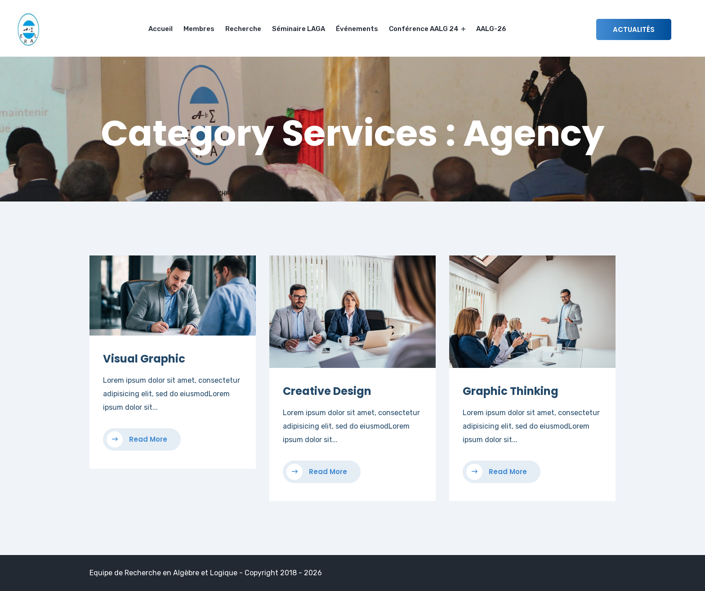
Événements (357, 29)
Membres (198, 29)
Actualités (634, 29)
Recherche (243, 29)
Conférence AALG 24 (427, 29)
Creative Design (327, 391)
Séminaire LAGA (298, 29)
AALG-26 (491, 29)
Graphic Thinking (510, 391)
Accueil (160, 29)
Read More (137, 439)
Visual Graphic (144, 358)
